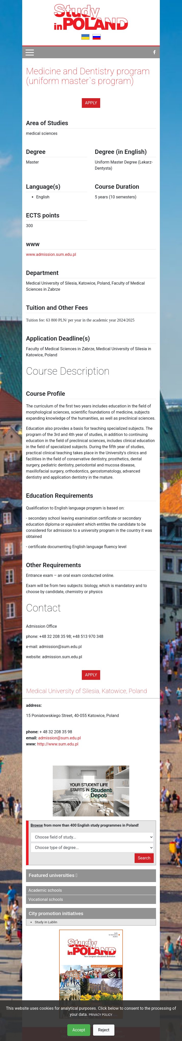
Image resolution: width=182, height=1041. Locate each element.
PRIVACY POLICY (100, 1015)
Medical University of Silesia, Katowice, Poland (86, 691)
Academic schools (45, 890)
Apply (91, 102)
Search (144, 858)
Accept (78, 1030)
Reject (103, 1030)
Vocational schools (46, 899)
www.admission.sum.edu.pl (51, 254)
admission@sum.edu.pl (59, 738)
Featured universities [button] (53, 875)
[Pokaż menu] (29, 52)
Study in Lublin (46, 922)
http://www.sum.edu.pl (58, 744)
